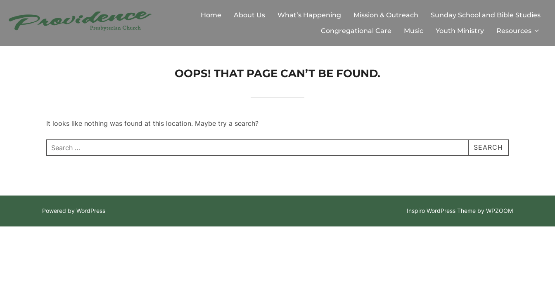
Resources (518, 31)
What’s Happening (309, 15)
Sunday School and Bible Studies (486, 15)
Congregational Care (356, 31)
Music (413, 31)
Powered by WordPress (73, 210)
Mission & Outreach (385, 15)
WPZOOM (499, 210)
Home (211, 15)
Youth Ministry (460, 31)
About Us (249, 15)
